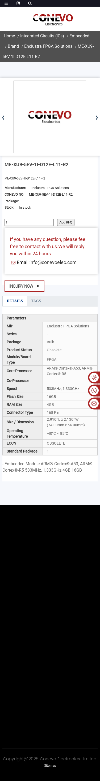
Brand (13, 46)
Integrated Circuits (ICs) (42, 35)
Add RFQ (65, 222)
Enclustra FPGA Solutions (48, 46)
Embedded (79, 35)
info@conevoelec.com (53, 262)
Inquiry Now (21, 286)
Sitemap (50, 765)
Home (9, 35)
